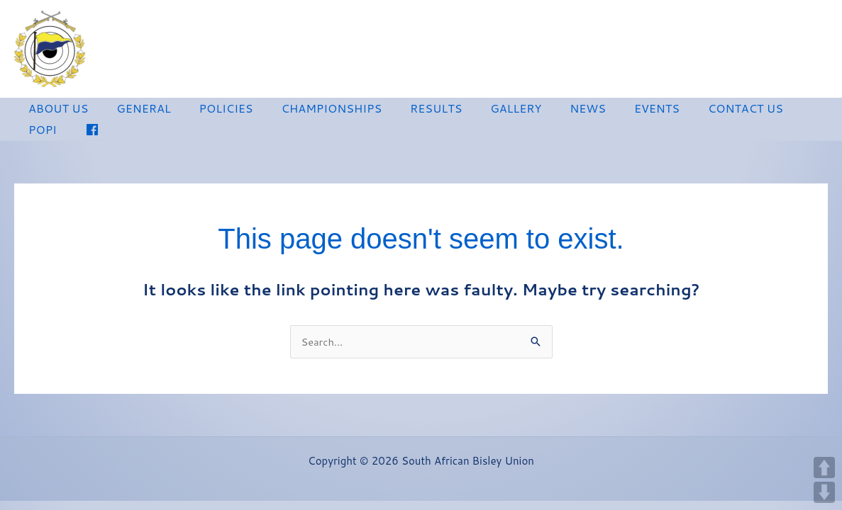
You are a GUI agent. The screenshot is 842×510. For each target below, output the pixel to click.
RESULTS (410, 110)
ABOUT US (55, 110)
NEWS (551, 110)
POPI (772, 110)
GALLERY (484, 110)
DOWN (824, 492)
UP (824, 467)
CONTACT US (697, 110)
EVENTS (614, 110)
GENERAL (135, 110)
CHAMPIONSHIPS (312, 110)
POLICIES (212, 110)
